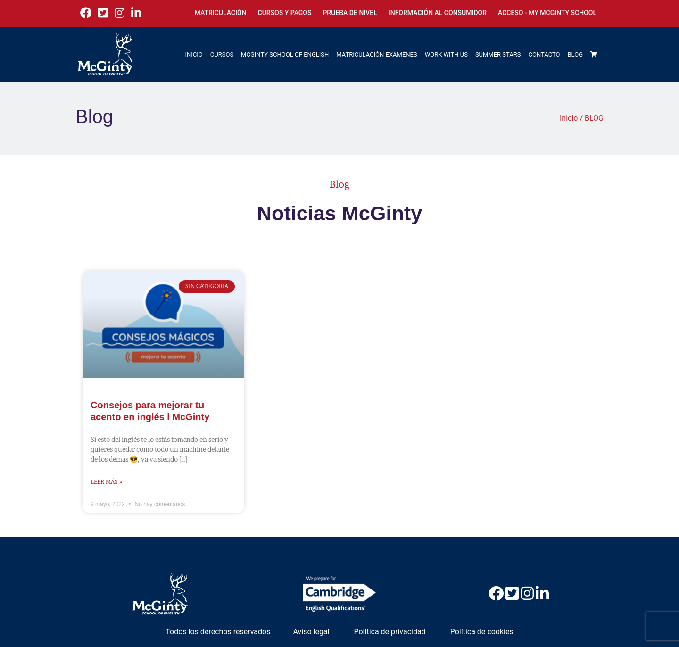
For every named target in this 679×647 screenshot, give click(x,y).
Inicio (569, 118)
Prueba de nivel (350, 13)
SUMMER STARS (498, 54)
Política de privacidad (389, 631)
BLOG (575, 54)
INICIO (194, 54)
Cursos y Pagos (285, 13)
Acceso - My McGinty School (547, 13)
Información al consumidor (438, 13)
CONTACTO (544, 54)
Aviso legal (311, 631)
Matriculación (221, 13)
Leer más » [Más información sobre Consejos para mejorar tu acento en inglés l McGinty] (106, 481)
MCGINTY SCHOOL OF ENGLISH (285, 54)
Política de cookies (481, 631)
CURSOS (221, 54)
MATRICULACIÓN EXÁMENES (376, 54)
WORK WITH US (446, 54)
